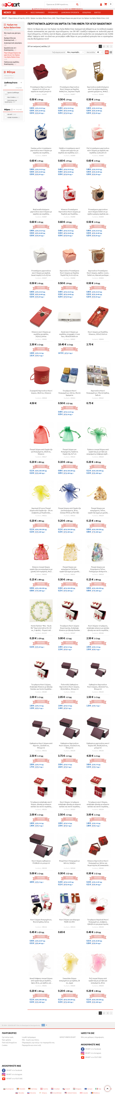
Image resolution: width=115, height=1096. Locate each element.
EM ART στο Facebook (91, 1049)
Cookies (5, 1045)
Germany (32, 1089)
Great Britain (56, 1093)
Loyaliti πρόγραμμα (29, 1037)
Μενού (9, 12)
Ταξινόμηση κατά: (58, 52)
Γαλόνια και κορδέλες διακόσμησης (11, 63)
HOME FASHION (14, 117)
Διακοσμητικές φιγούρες (13, 44)
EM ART (12, 114)
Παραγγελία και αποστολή (31, 1045)
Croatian (55, 1089)
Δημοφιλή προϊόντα (70, 12)
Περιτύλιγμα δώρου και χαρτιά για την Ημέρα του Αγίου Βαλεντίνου (12, 56)
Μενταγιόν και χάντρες (12, 34)
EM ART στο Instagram (91, 1053)
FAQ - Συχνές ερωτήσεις (30, 1040)
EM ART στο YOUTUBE (91, 1057)
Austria (44, 1089)
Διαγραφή (19, 88)
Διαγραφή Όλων (9, 78)
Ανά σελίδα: (91, 52)
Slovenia (31, 1093)
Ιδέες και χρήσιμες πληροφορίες (92, 1037)
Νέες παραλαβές (38, 12)
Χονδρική (86, 12)
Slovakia (19, 1093)
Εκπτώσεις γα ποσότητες (11, 101)
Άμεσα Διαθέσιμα (12, 93)
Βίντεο (97, 12)
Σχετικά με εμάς (7, 1037)
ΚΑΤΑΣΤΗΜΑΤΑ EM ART (68, 1037)
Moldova (95, 1093)
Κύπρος (43, 1093)
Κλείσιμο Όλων (8, 75)
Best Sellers (13, 97)
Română (21, 1089)
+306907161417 (76, 9)
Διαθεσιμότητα (10, 83)
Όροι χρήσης (6, 1040)
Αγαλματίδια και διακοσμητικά (10, 39)
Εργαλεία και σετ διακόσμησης (10, 49)
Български (8, 1089)
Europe (88, 1089)
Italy (98, 1089)
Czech (66, 1089)
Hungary (77, 1089)
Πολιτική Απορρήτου (9, 1042)
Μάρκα (8, 109)
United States (71, 1093)
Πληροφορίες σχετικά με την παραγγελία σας (38, 1042)
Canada (84, 1093)
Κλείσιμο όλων (8, 30)
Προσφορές (53, 12)
